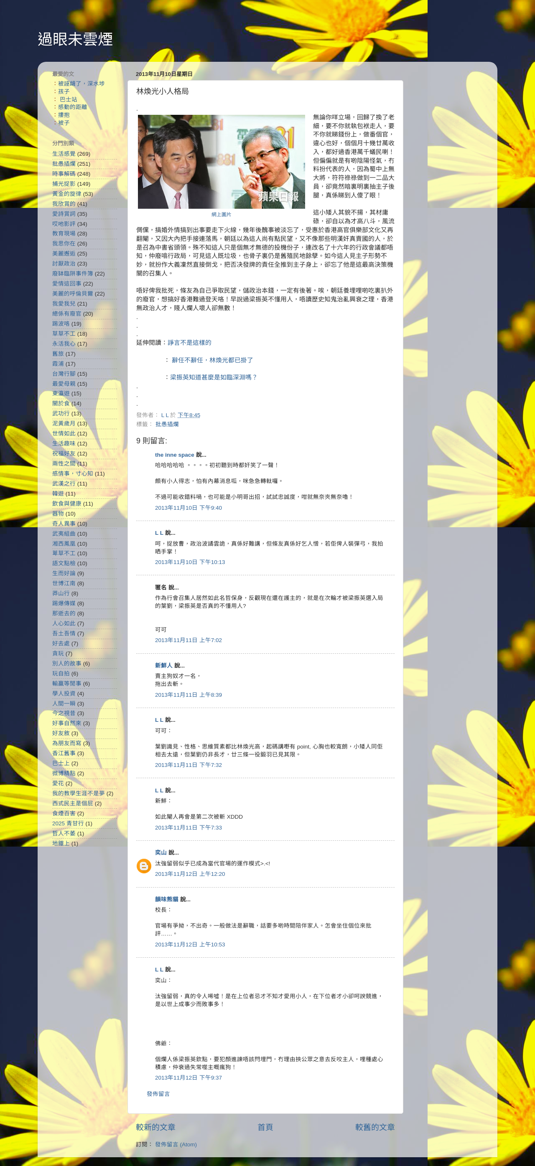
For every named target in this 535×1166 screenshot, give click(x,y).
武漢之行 (64, 484)
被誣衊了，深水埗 (81, 84)
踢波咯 (61, 324)
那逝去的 (64, 613)
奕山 (161, 853)
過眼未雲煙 (75, 39)
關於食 (61, 403)
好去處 (61, 643)
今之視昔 (64, 713)
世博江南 (64, 583)
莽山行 (61, 593)
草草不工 (64, 334)
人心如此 (64, 623)
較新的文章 (156, 1127)
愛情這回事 (67, 284)
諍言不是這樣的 (189, 342)
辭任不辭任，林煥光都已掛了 (212, 360)
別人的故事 (67, 663)
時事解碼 (64, 174)
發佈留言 (158, 1094)
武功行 (61, 413)
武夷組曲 (64, 534)
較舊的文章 (375, 1127)
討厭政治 (64, 264)
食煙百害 (64, 813)
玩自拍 (61, 673)
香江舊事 (64, 753)
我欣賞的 (64, 204)
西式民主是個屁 (72, 803)
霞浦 (58, 364)
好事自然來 (67, 723)
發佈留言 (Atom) (176, 1144)
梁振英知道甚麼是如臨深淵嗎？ (214, 377)
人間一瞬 (64, 704)
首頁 (265, 1127)
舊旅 (58, 354)
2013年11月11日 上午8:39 (188, 695)
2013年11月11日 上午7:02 (188, 640)
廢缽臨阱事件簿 (72, 274)
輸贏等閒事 (67, 683)
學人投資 (64, 693)
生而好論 (64, 573)
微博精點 (64, 773)
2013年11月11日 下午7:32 (188, 765)
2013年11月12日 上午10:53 (190, 944)
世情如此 (64, 433)
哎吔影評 (64, 224)
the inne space (174, 455)
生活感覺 (64, 154)
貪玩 (58, 653)
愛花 (58, 783)
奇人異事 (64, 524)
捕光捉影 (64, 184)
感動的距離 (72, 107)
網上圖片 (221, 215)
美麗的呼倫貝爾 (72, 294)
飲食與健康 (67, 504)
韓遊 (58, 494)
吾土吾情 (64, 633)
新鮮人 (164, 666)
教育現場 (64, 233)
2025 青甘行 (68, 823)
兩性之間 (64, 463)
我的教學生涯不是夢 (78, 793)
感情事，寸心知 (72, 473)
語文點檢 (64, 563)
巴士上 (61, 763)
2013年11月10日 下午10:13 (190, 562)
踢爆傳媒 (64, 603)
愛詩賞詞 (64, 214)
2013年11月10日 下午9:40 (188, 508)
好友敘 (61, 733)
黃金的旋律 (67, 194)
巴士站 (68, 99)
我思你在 (64, 243)
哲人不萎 (64, 833)
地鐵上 (61, 843)
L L (159, 533)
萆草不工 (64, 553)
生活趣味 (64, 443)
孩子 (64, 92)
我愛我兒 (64, 304)
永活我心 (64, 344)
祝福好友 (64, 453)
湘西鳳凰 (64, 544)
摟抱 (64, 115)
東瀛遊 (61, 393)
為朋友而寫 (67, 743)
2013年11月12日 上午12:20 (190, 874)
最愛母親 (64, 384)
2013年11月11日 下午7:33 (188, 828)
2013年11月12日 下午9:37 (188, 1078)
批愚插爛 (167, 424)
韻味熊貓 (166, 899)
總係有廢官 (67, 314)
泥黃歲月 (64, 423)
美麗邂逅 (64, 253)
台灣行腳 (64, 374)
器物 (58, 514)
